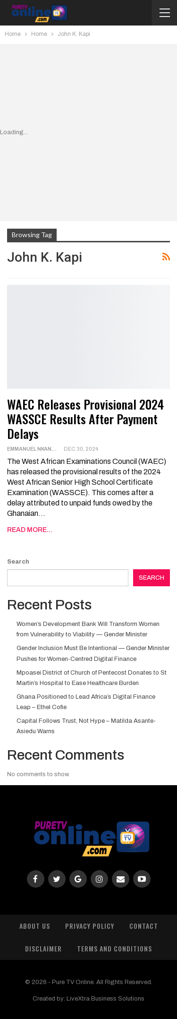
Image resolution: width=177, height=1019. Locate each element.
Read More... (29, 529)
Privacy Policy (89, 926)
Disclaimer (43, 948)
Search (18, 561)
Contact (143, 926)
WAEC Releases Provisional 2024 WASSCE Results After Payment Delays (85, 419)
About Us (34, 926)
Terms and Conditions (114, 948)
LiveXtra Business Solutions (105, 998)
